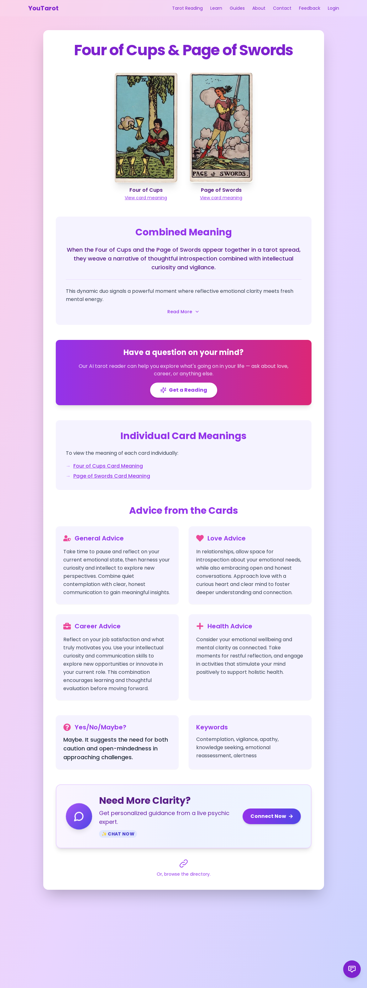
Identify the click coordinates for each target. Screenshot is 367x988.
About (258, 8)
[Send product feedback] (352, 969)
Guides (237, 8)
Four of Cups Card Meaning (108, 466)
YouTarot (43, 8)
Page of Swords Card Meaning (111, 476)
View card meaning (146, 198)
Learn (216, 8)
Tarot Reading (187, 8)
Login (333, 8)
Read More (183, 312)
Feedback (309, 8)
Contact (282, 8)
